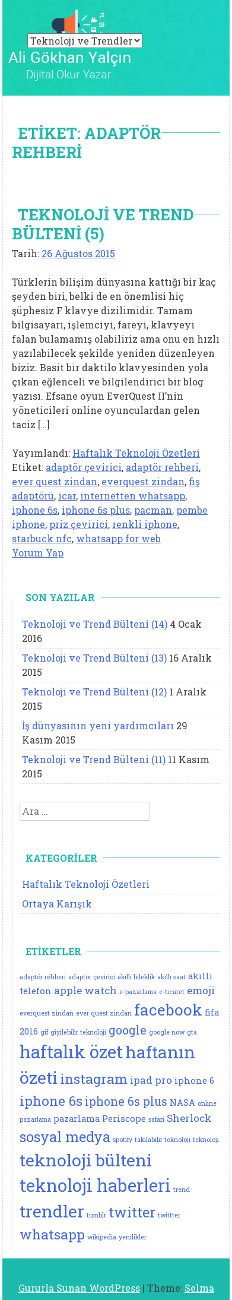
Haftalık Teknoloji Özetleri (136, 453)
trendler (52, 1211)
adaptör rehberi (162, 467)
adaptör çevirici (84, 467)
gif (44, 1032)
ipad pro (151, 1080)
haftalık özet (71, 1051)
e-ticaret (172, 992)
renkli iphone (144, 524)
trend (181, 1189)
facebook (168, 1009)
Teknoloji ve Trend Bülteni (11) (94, 759)
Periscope (124, 1118)
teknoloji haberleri (95, 1185)
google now (167, 1032)
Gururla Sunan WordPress (79, 1288)
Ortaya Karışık (57, 903)
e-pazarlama (138, 992)
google (128, 1030)
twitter (132, 1212)
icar (67, 495)
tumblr (96, 1215)
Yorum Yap (37, 552)
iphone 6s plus (96, 510)
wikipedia (101, 1237)
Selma (199, 1288)
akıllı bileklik (136, 977)
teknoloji (206, 1139)
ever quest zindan (54, 481)
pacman (153, 510)
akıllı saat (171, 977)
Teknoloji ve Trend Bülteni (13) (94, 657)
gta (192, 1032)
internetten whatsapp (132, 495)
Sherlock (189, 1118)
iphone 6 (194, 1080)
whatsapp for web (118, 538)
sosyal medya (65, 1136)
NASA (182, 1102)
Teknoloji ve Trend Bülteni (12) (94, 691)
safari (156, 1119)
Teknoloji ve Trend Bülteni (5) (103, 223)
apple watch (85, 990)
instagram (94, 1078)
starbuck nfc (42, 538)
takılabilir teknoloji (162, 1139)
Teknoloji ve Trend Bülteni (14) (94, 624)
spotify (122, 1139)
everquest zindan (143, 481)
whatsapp (52, 1234)
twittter (169, 1215)
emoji (201, 990)
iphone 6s (35, 510)
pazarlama (76, 1118)
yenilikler (133, 1237)
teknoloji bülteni (86, 1160)
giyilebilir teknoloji (78, 1032)
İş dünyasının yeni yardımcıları (98, 725)
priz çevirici (78, 524)
